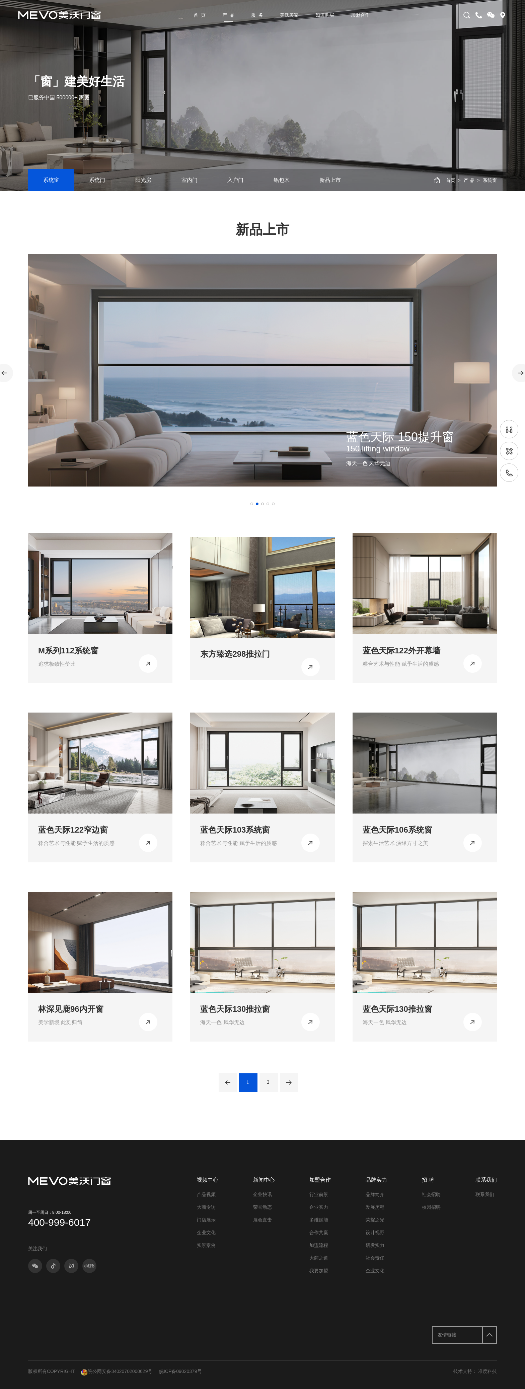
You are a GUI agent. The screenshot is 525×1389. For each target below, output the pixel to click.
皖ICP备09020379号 (180, 1371)
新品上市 (330, 180)
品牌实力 (376, 1180)
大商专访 (206, 1207)
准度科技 (487, 1371)
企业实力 (318, 1207)
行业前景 (318, 1194)
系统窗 (51, 180)
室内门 (189, 180)
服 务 (257, 15)
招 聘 (428, 1180)
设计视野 (375, 1232)
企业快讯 (262, 1194)
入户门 (235, 180)
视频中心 (207, 1180)
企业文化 (206, 1232)
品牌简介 (375, 1194)
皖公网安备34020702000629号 (116, 1371)
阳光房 (143, 180)
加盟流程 (318, 1245)
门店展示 (206, 1219)
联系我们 (486, 1180)
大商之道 (318, 1258)
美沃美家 (289, 15)
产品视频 (206, 1194)
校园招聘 (431, 1207)
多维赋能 (318, 1219)
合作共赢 (318, 1232)
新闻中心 (264, 1180)
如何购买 (324, 15)
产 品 (228, 15)
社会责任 (375, 1258)
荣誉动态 (262, 1207)
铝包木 (282, 180)
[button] (251, 504)
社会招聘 (431, 1194)
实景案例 (206, 1245)
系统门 (97, 180)
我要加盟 (318, 1270)
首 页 (200, 15)
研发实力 (375, 1245)
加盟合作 (360, 15)
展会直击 (262, 1219)
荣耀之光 (375, 1219)
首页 (450, 180)
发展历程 (375, 1207)
